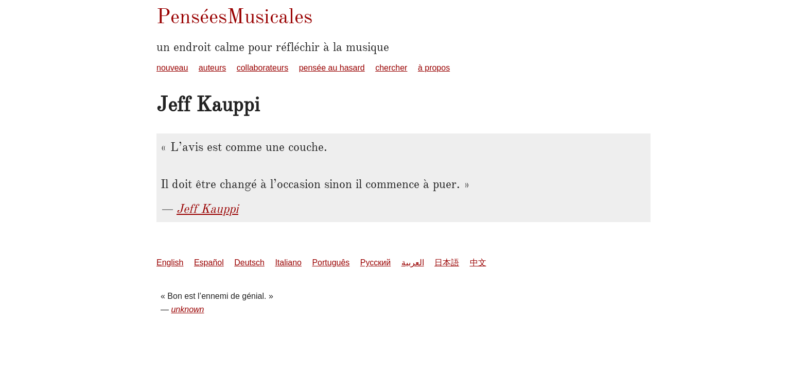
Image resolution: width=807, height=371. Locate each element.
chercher (391, 67)
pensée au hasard (332, 67)
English (169, 262)
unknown (187, 309)
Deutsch (249, 262)
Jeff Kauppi (207, 208)
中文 (478, 262)
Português (330, 262)
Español (209, 262)
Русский (375, 262)
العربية (412, 262)
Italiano (288, 262)
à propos (434, 67)
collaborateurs (263, 67)
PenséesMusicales (234, 16)
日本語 (446, 262)
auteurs (212, 67)
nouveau (172, 67)
